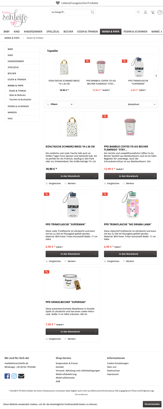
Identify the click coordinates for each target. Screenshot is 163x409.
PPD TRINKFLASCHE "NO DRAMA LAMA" (128, 224)
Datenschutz (113, 370)
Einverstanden (152, 404)
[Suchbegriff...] (73, 12)
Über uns (111, 366)
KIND (10, 55)
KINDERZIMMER (16, 61)
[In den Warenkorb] (72, 176)
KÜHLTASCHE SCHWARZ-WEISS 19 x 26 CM (64, 82)
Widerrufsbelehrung (66, 374)
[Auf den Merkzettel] (70, 183)
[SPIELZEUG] (52, 31)
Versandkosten (81, 394)
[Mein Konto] (145, 12)
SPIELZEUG (13, 67)
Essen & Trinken (17, 90)
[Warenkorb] (153, 12)
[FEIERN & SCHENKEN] (135, 31)
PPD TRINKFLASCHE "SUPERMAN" (138, 82)
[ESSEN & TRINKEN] (87, 31)
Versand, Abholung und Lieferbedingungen (78, 370)
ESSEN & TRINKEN (17, 79)
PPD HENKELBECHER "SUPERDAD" (66, 302)
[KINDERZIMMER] (33, 31)
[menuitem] (73, 12)
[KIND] (17, 31)
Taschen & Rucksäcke (20, 99)
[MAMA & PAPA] (110, 31)
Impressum (113, 374)
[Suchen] (92, 12)
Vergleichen (53, 183)
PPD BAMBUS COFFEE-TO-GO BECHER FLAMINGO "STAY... (101, 82)
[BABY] (7, 31)
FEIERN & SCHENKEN (18, 106)
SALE (10, 118)
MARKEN (12, 112)
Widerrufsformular (65, 377)
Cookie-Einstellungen (118, 363)
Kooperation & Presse (67, 363)
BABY (10, 49)
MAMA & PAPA (15, 85)
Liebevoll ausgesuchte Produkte (76, 3)
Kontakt (60, 366)
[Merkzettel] (138, 12)
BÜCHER (12, 73)
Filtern (52, 104)
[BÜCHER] (68, 31)
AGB (58, 381)
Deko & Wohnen (17, 95)
